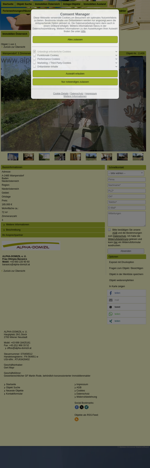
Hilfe (83, 31)
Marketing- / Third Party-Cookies (54, 62)
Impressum (91, 93)
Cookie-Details (60, 93)
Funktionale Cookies (48, 55)
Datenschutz (76, 93)
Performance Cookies (49, 59)
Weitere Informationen (75, 96)
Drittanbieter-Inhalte (48, 66)
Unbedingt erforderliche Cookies (54, 51)
